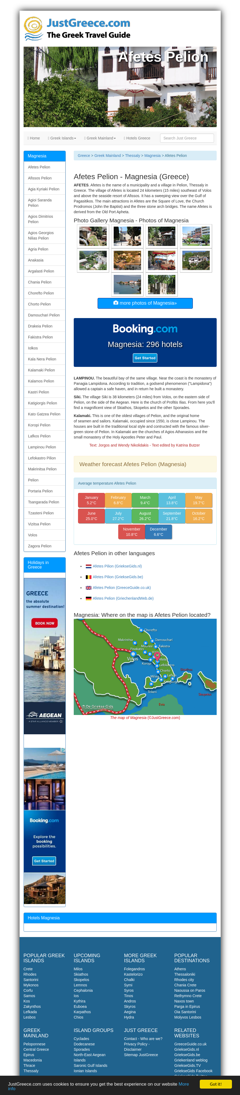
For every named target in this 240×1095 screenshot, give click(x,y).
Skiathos (81, 974)
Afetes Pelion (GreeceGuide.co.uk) (118, 587)
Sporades (82, 1049)
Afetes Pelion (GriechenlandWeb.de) (120, 598)
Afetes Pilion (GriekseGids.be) (114, 577)
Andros (130, 1001)
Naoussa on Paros (189, 990)
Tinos (128, 996)
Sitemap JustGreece (141, 1055)
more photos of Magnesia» (145, 303)
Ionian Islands (85, 1071)
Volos (32, 535)
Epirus (29, 1055)
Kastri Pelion (38, 392)
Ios (76, 996)
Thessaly (132, 155)
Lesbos (30, 1017)
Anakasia (36, 260)
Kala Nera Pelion (42, 359)
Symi (128, 985)
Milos (78, 969)
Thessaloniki (184, 974)
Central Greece (36, 1049)
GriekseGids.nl (186, 1049)
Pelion (33, 480)
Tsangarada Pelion (43, 502)
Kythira (80, 1001)
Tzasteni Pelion (41, 513)
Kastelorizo (133, 974)
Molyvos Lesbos (187, 1017)
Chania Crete (185, 985)
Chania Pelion (39, 282)
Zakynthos (32, 1006)
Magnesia (152, 155)
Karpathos (82, 1012)
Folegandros (134, 969)
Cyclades (81, 1039)
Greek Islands (62, 138)
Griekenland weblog (191, 1060)
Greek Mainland (100, 138)
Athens (180, 969)
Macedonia (33, 1060)
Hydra (129, 1017)
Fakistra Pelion (40, 337)
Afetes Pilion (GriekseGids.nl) (114, 566)
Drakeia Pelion (40, 326)
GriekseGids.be (187, 1055)
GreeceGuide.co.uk (190, 1044)
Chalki (129, 980)
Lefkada (30, 1012)
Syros (129, 990)
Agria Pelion (38, 249)
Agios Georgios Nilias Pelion (41, 235)
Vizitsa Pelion (39, 524)
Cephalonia (83, 990)
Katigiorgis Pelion (42, 403)
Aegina (130, 1012)
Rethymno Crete (188, 996)
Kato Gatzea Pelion (44, 414)
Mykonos (31, 985)
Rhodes (30, 974)
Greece (84, 155)
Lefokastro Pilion (42, 458)
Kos (27, 1001)
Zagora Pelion (39, 546)
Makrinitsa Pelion (42, 469)
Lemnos (80, 985)
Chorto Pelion (39, 304)
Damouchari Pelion (44, 315)
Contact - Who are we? (143, 1039)
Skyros (130, 1006)
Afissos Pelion (40, 178)
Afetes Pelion (39, 167)
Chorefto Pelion (41, 293)
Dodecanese (84, 1044)
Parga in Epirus (187, 1006)
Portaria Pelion (40, 491)
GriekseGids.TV (187, 1065)
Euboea (80, 1006)
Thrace (29, 1065)
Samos (29, 996)
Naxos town (184, 1001)
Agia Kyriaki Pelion (44, 189)
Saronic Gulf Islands (90, 1065)
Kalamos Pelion (41, 381)
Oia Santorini (185, 1012)
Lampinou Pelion (42, 447)
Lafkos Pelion (39, 436)
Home (34, 138)
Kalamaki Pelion (41, 370)
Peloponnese (35, 1044)
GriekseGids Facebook (193, 1071)
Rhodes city (184, 980)
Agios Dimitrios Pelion (40, 219)
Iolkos (33, 348)
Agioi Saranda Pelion (40, 203)
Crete (28, 969)
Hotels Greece (137, 138)
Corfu (28, 990)
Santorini (31, 980)
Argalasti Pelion (41, 271)
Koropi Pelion (39, 425)
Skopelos (81, 980)
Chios (78, 1017)
